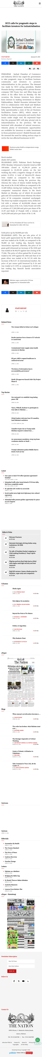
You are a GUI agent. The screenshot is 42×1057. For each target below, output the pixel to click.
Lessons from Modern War (13, 889)
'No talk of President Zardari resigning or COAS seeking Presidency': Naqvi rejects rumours (22, 553)
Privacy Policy (33, 1042)
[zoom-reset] (34, 69)
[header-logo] (19, 3)
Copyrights (16, 1044)
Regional (9, 59)
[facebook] (11, 539)
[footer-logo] (21, 1020)
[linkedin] (21, 63)
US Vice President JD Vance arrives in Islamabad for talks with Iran (22, 224)
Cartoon (4, 831)
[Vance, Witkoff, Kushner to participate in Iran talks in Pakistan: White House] (5, 411)
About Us (24, 1042)
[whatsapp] (29, 63)
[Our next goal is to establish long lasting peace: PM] (5, 400)
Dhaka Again (16, 589)
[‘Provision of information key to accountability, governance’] (5, 372)
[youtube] (23, 981)
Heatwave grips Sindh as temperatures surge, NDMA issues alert (24, 148)
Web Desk (17, 755)
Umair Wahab (18, 717)
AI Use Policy (24, 1044)
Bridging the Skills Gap (12, 876)
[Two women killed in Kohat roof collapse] (5, 330)
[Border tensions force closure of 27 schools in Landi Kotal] (5, 340)
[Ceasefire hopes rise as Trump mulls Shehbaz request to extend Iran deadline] (5, 432)
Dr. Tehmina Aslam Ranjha (22, 604)
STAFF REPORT (5, 57)
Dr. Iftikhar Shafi (19, 592)
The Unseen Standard (12, 848)
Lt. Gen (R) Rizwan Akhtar (21, 767)
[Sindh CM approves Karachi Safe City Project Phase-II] (5, 382)
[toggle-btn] (40, 3)
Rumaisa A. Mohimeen (20, 617)
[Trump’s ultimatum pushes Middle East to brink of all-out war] (5, 453)
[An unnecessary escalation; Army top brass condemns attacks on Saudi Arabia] (5, 442)
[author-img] (7, 592)
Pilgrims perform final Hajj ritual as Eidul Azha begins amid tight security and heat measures (22, 563)
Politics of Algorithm (19, 626)
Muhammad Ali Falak (20, 641)
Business (3, 59)
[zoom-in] (38, 69)
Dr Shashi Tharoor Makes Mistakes (16, 880)
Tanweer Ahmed (19, 730)
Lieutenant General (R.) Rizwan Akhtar (25, 743)
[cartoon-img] (21, 818)
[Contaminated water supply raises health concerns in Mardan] (5, 351)
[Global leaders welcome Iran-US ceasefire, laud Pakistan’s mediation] (5, 421)
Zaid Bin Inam (18, 629)
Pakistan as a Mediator (12, 871)
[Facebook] (5, 63)
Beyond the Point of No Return (22, 613)
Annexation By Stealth (12, 843)
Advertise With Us (7, 1042)
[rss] (28, 981)
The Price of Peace (11, 852)
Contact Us (17, 1042)
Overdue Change (10, 861)
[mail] (37, 63)
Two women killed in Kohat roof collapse (24, 327)
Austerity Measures (11, 885)
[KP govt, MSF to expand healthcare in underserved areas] (5, 361)
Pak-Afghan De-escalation (20, 601)
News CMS (20, 1052)
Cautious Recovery (11, 857)
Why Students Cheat (19, 638)
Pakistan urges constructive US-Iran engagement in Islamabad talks (21, 281)
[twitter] (13, 63)
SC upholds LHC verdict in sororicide (17, 489)
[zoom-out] (30, 69)
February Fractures (15, 537)
